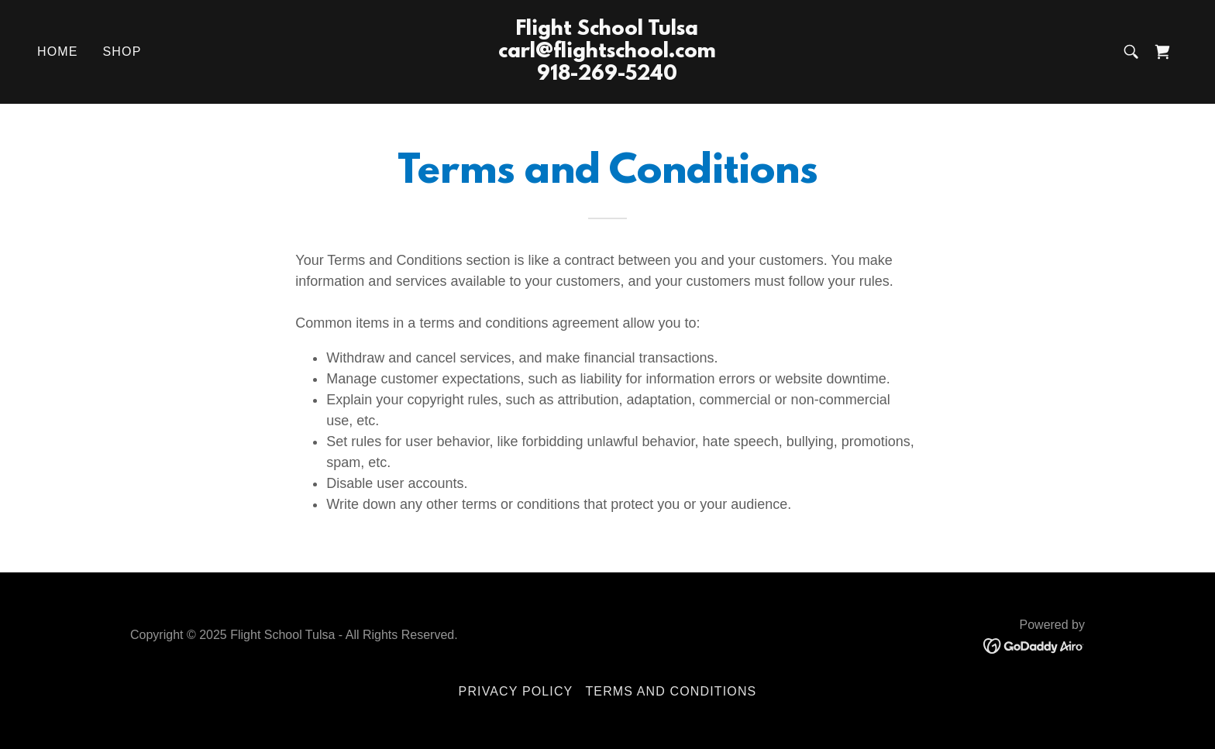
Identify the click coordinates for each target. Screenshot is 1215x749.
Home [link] (57, 51)
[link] (608, 75)
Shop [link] (122, 51)
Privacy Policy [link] (516, 691)
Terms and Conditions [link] (670, 691)
